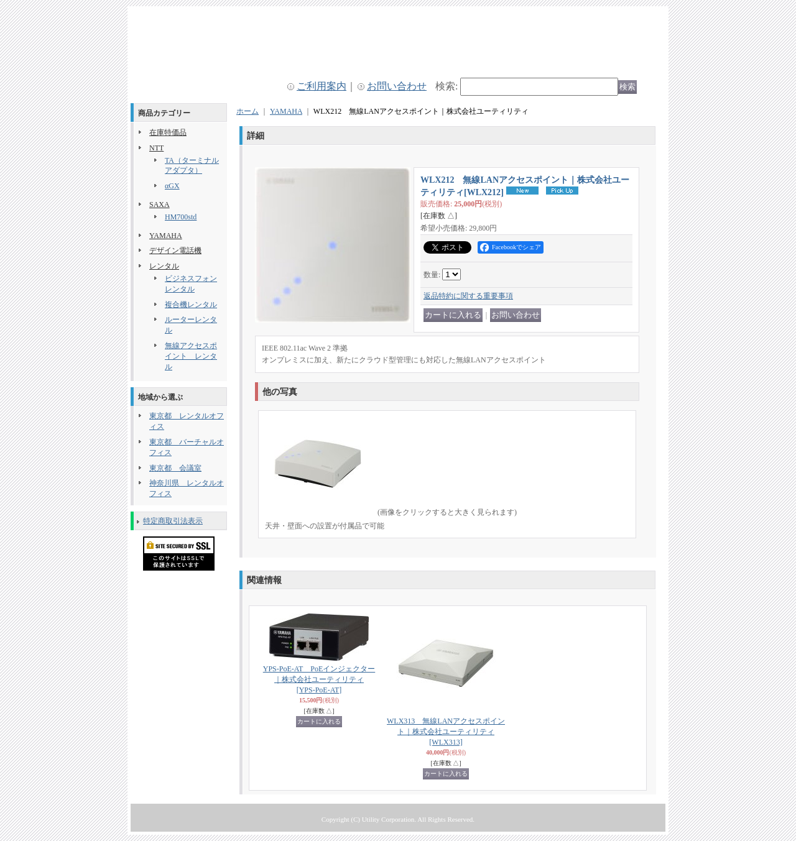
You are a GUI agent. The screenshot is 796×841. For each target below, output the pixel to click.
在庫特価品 (168, 132)
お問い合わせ (397, 86)
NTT (156, 148)
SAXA (159, 204)
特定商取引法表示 (173, 521)
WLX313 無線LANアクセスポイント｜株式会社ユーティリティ (446, 732)
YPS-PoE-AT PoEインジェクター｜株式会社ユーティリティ (319, 679)
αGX (172, 186)
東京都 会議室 (175, 468)
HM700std (181, 217)
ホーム (247, 111)
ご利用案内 (321, 86)
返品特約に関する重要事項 (468, 296)
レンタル (164, 266)
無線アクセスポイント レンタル (191, 356)
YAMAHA (165, 235)
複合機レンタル (191, 304)
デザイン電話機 (175, 250)
